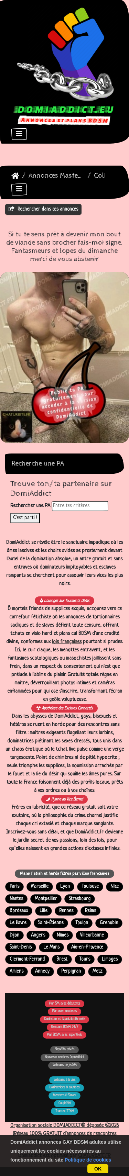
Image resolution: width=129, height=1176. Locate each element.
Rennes (66, 911)
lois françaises (67, 642)
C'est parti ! (25, 518)
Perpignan (71, 971)
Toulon (81, 923)
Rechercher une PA (30, 506)
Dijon (14, 935)
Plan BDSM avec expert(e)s (64, 1035)
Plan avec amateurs (64, 1011)
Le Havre (18, 923)
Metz (97, 971)
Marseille (40, 886)
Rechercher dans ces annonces (43, 209)
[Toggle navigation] (19, 134)
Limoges (110, 959)
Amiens (16, 971)
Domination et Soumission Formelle (64, 1019)
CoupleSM (64, 1103)
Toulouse (90, 886)
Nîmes (62, 935)
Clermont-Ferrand (27, 959)
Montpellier (46, 898)
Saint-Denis (21, 947)
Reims (90, 911)
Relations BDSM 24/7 (64, 1027)
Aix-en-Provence (87, 947)
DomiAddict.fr (89, 832)
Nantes (16, 898)
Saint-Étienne (51, 923)
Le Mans (51, 947)
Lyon (65, 886)
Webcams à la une (64, 1080)
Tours (84, 959)
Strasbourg (79, 898)
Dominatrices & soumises (64, 1087)
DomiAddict (15, 176)
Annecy (42, 971)
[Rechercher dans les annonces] (80, 506)
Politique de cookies (88, 1160)
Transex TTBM (64, 1111)
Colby (103, 176)
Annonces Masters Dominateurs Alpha (57, 176)
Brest (61, 959)
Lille (43, 911)
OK (97, 1169)
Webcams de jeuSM (65, 1065)
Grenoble (109, 923)
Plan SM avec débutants (64, 1004)
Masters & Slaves (64, 1095)
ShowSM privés (64, 1049)
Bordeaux (19, 911)
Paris (14, 886)
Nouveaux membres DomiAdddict (64, 1057)
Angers (38, 935)
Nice (114, 886)
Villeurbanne (92, 935)
